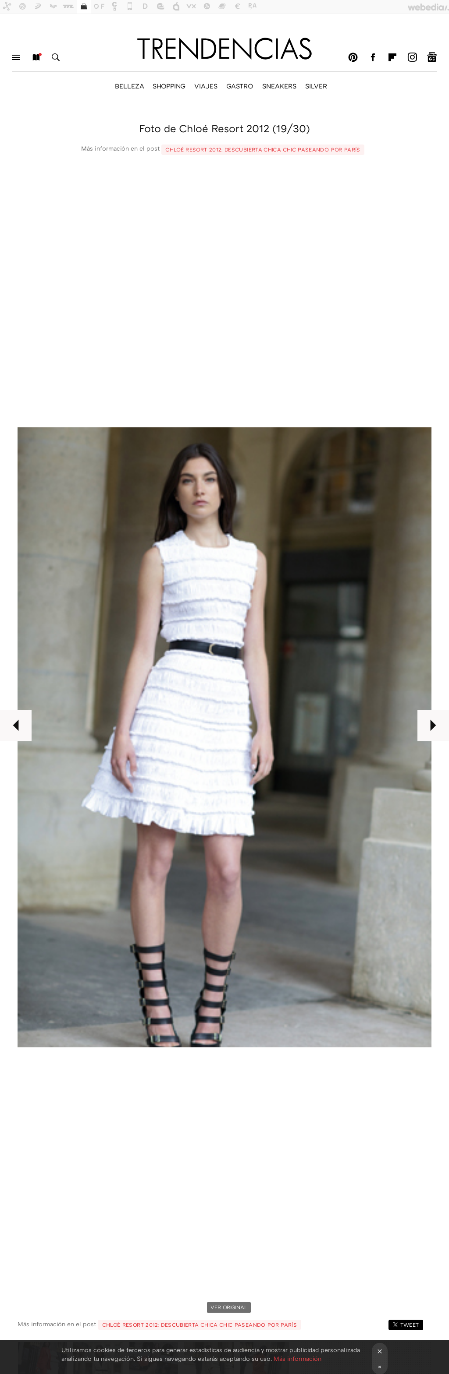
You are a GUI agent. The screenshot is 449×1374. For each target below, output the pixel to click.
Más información (297, 1358)
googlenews (432, 57)
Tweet (409, 1324)
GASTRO (239, 86)
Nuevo (36, 57)
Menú (16, 57)
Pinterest (353, 57)
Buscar (56, 57)
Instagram (412, 57)
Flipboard (392, 57)
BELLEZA (129, 86)
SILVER (316, 86)
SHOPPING (169, 86)
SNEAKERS (279, 86)
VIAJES (205, 86)
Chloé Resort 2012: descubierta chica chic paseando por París (262, 149)
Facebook (373, 57)
